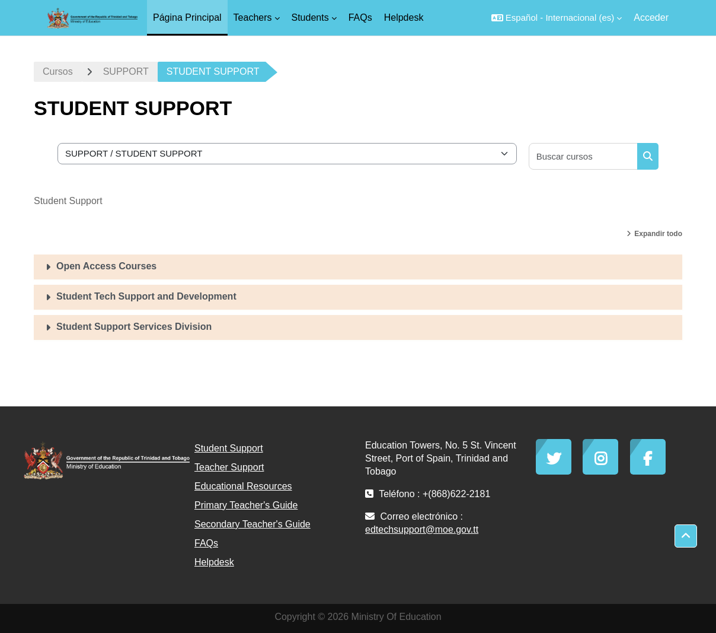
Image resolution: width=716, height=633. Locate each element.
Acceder (651, 17)
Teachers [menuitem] (253, 17)
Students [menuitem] (310, 17)
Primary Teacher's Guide (246, 505)
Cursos (58, 71)
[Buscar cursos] (583, 156)
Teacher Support (229, 467)
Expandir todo (658, 234)
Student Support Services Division (134, 327)
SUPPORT (126, 71)
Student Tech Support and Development (146, 296)
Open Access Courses (106, 266)
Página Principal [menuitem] (187, 17)
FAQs (206, 543)
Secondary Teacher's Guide (252, 524)
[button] (556, 18)
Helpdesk (214, 562)
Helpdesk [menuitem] (404, 17)
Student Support (228, 448)
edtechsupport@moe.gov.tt (421, 529)
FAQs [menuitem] (360, 17)
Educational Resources (243, 486)
